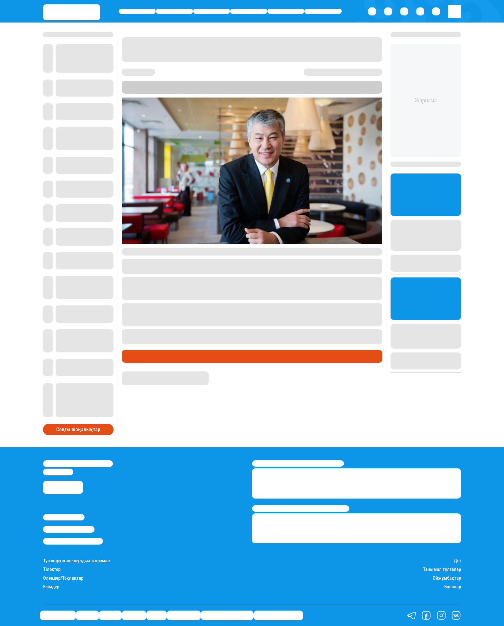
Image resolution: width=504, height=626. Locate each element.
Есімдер (51, 587)
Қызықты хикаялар (227, 615)
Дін (457, 561)
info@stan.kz (58, 472)
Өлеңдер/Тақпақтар (63, 578)
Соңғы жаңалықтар (78, 429)
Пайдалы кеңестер (278, 615)
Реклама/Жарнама (68, 529)
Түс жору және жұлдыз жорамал (76, 561)
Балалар (452, 587)
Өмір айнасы (137, 11)
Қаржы (174, 11)
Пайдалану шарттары (73, 541)
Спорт (286, 11)
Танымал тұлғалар (442, 569)
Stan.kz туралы (64, 517)
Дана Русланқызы (142, 374)
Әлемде (248, 11)
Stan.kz (154, 90)
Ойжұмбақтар (447, 578)
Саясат (212, 11)
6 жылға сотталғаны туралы (174, 340)
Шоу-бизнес (323, 11)
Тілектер (51, 569)
